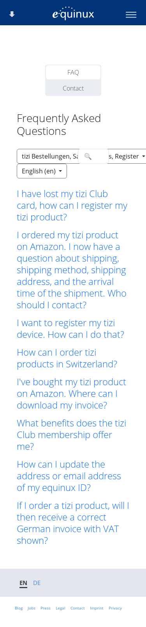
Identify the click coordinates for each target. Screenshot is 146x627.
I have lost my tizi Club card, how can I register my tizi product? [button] (72, 205)
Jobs (31, 608)
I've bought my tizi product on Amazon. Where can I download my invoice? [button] (71, 393)
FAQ (73, 72)
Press (45, 608)
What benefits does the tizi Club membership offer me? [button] (71, 434)
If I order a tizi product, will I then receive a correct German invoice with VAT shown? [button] (73, 523)
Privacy (115, 608)
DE (36, 583)
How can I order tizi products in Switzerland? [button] (67, 358)
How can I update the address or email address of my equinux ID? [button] (69, 475)
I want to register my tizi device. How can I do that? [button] (70, 328)
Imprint (97, 608)
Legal (60, 608)
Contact (73, 88)
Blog (19, 608)
